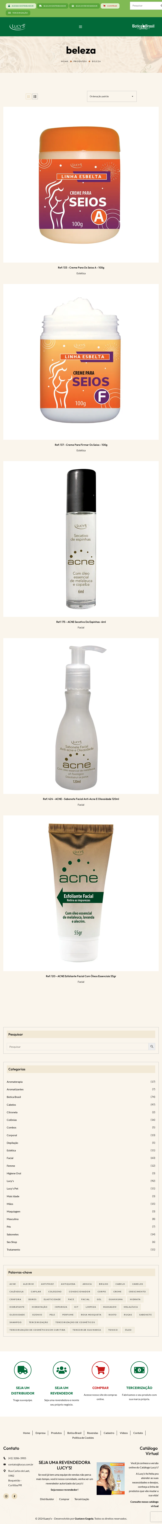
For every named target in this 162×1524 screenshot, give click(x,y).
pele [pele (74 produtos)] (52, 1314)
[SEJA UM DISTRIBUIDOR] (22, 1370)
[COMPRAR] (100, 1370)
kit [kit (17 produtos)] (76, 1307)
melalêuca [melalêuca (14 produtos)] (131, 1307)
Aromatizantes (15, 1089)
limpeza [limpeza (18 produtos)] (91, 1307)
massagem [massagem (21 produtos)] (109, 1307)
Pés (9, 1226)
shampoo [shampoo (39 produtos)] (16, 1322)
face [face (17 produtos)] (71, 1299)
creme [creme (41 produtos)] (117, 1291)
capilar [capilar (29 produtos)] (36, 1291)
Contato (138, 1432)
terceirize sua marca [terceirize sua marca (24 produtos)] (87, 1330)
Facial (81, 627)
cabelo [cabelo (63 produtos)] (120, 1284)
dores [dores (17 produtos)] (32, 1299)
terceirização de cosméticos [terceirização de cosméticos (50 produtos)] (75, 1322)
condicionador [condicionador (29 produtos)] (79, 1291)
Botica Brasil (14, 1096)
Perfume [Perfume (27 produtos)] (68, 1314)
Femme (11, 1165)
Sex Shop (12, 1241)
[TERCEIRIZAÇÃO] (139, 1370)
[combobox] (112, 96)
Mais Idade (13, 1196)
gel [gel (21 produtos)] (99, 1299)
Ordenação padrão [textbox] (99, 96)
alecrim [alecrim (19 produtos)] (28, 1284)
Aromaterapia (15, 1081)
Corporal (12, 1135)
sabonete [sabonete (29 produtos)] (145, 1314)
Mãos (10, 1203)
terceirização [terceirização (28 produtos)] (38, 1322)
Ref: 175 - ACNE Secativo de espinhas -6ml (81, 621)
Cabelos (11, 1104)
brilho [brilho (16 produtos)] (103, 1284)
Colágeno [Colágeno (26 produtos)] (55, 1291)
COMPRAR (100, 1388)
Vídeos (124, 1432)
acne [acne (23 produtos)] (13, 1284)
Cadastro (109, 1432)
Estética (81, 273)
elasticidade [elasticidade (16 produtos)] (52, 1299)
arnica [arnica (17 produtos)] (87, 1284)
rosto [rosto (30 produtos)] (113, 1314)
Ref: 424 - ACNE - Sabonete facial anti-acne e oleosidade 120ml (81, 799)
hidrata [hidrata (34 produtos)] (135, 1299)
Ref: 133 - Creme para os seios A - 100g (81, 267)
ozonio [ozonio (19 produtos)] (37, 1314)
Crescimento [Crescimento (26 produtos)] (137, 1291)
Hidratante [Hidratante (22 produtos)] (17, 1307)
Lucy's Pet (12, 1188)
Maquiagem (13, 1211)
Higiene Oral (14, 1173)
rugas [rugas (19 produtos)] (128, 1314)
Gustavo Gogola (84, 1518)
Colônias (12, 1119)
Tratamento (13, 1249)
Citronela (12, 1112)
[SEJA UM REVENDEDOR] (61, 1370)
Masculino (13, 1219)
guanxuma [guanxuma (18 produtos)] (116, 1299)
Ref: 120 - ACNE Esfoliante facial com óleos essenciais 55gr (81, 976)
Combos (11, 1127)
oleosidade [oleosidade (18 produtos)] (17, 1314)
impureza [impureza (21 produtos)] (61, 1307)
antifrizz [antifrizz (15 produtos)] (47, 1284)
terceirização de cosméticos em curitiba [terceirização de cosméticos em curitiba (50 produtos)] (37, 1330)
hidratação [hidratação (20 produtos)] (40, 1307)
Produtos (80, 61)
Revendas (92, 1432)
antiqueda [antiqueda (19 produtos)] (68, 1284)
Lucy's (10, 1180)
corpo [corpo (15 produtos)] (102, 1291)
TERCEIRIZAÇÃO (139, 1388)
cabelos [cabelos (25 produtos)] (137, 1284)
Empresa (40, 1432)
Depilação (12, 1142)
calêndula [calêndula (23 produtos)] (17, 1291)
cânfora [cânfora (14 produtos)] (15, 1299)
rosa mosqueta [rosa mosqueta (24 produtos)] (91, 1314)
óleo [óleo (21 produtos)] (128, 1330)
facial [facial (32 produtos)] (85, 1299)
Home (64, 61)
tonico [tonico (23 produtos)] (113, 1330)
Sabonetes (13, 1234)
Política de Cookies (83, 1437)
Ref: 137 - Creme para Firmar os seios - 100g (81, 444)
